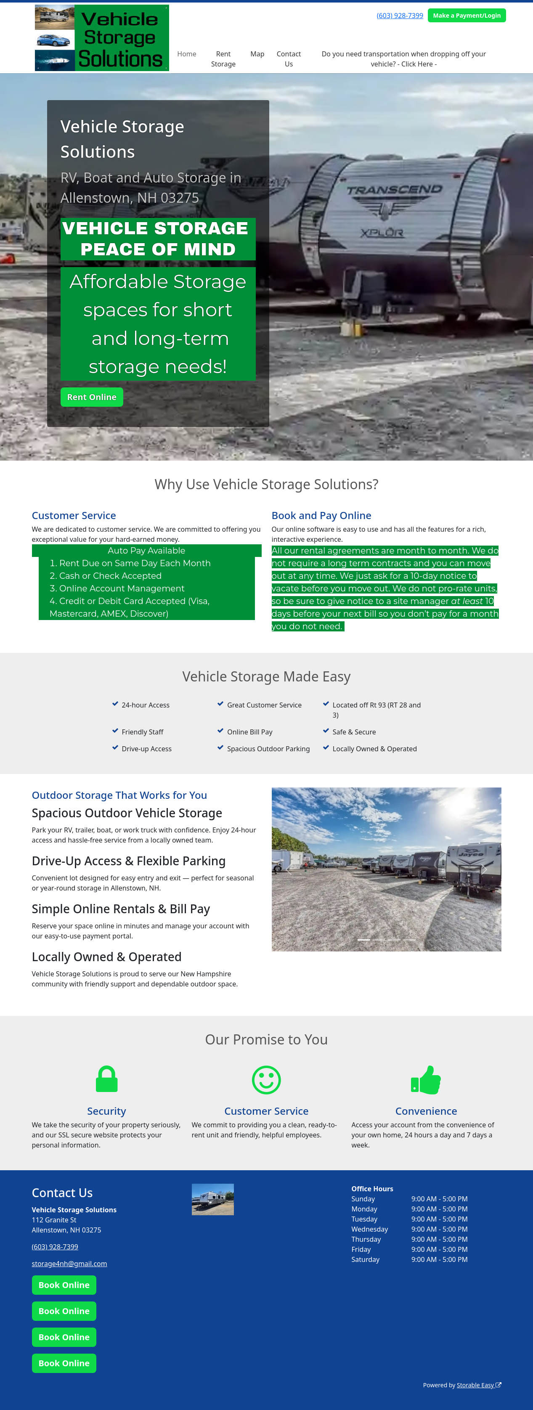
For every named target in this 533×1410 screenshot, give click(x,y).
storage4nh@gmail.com (69, 1263)
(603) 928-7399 (400, 15)
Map (257, 53)
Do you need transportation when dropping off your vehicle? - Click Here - (404, 59)
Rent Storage (223, 59)
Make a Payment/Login (467, 15)
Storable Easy (479, 1385)
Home (186, 53)
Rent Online (92, 397)
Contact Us (289, 59)
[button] (289, 869)
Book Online (64, 1285)
